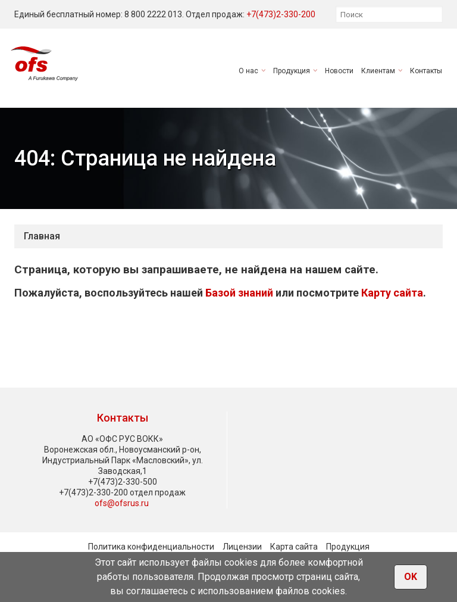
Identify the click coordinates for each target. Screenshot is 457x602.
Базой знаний (239, 292)
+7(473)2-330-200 (280, 14)
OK (410, 576)
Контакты (426, 71)
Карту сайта (392, 292)
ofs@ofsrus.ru (122, 503)
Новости (339, 71)
